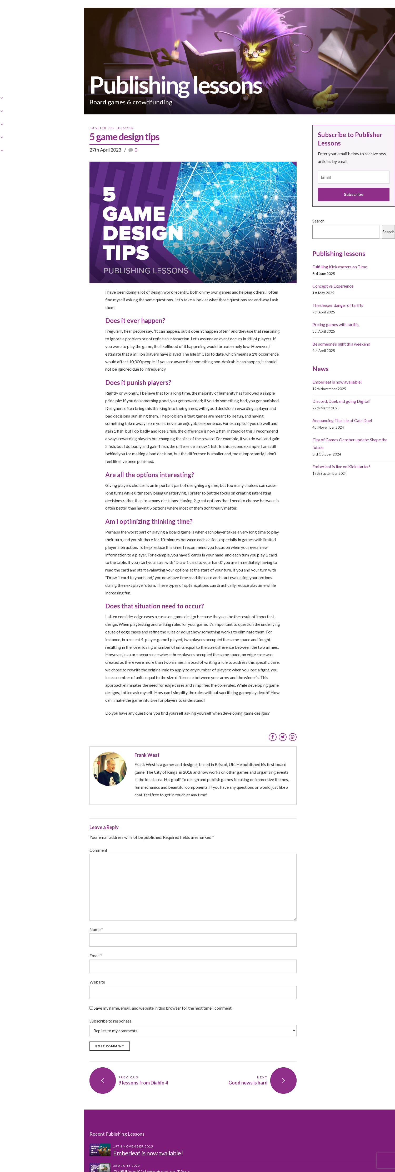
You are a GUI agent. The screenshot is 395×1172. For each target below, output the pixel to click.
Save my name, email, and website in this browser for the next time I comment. (92, 973)
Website (26, 947)
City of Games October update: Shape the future (323, 455)
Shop (202, 13)
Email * (25, 920)
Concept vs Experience (300, 301)
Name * (25, 894)
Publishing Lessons (241, 13)
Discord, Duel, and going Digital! (309, 416)
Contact (283, 13)
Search (286, 236)
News (312, 13)
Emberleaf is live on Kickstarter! (309, 474)
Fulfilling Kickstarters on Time (307, 282)
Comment (28, 815)
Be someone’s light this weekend (309, 359)
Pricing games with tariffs (303, 340)
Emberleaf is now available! (304, 397)
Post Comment (38, 1011)
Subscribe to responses (144, 993)
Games (176, 13)
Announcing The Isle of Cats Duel (309, 436)
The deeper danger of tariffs (305, 320)
